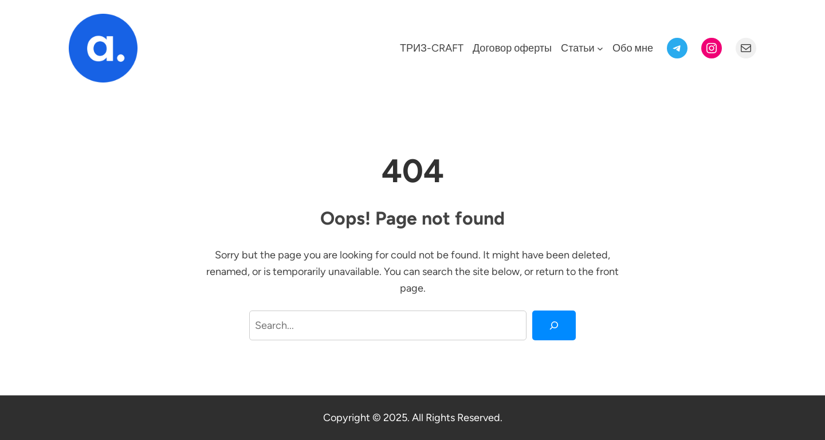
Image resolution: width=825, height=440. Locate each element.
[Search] (554, 325)
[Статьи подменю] (600, 48)
